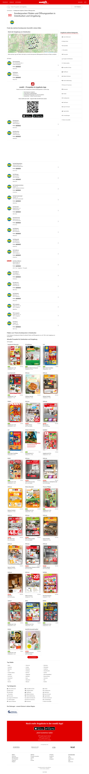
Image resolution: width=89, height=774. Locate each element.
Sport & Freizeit (66, 106)
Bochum (27, 672)
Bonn (26, 678)
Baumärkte (65, 45)
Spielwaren (65, 102)
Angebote (14, 760)
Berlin (48, 3)
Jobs (69, 756)
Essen (8, 679)
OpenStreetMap (50, 52)
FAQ (31, 759)
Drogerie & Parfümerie (67, 58)
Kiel (44, 679)
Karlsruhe (45, 665)
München (9, 669)
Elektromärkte (66, 63)
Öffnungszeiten (15, 757)
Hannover (27, 665)
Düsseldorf (9, 678)
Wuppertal (27, 674)
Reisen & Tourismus (67, 85)
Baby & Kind (65, 41)
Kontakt (32, 760)
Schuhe (64, 93)
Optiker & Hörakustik (30, 697)
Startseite (14, 756)
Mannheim (27, 679)
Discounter (65, 54)
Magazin (80, 2)
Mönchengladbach (47, 674)
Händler (11, 2)
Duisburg (27, 670)
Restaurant (65, 89)
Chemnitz (45, 678)
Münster (27, 681)
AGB (69, 760)
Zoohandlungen (66, 115)
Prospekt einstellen (35, 756)
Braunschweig (46, 676)
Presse (69, 757)
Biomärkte (65, 50)
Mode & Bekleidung (67, 80)
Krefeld (45, 681)
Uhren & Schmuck (47, 697)
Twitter (50, 757)
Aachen (45, 672)
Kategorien (18, 2)
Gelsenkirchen (46, 670)
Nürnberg (27, 669)
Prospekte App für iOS (44, 738)
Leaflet (45, 52)
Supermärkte (65, 111)
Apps (85, 2)
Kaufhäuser (65, 71)
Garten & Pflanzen (11, 701)
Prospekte (5, 2)
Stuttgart (9, 674)
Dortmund (9, 676)
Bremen (9, 681)
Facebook (51, 756)
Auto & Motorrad (66, 37)
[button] (56, 35)
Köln (8, 670)
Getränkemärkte (29, 690)
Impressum (70, 761)
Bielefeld (27, 676)
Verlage (32, 757)
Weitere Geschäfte (66, 119)
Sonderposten (65, 98)
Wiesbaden (45, 667)
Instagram (51, 759)
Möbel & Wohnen (66, 76)
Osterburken (9, 10)
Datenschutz (71, 759)
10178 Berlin (77, 7)
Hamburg (9, 667)
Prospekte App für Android (44, 736)
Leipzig (27, 667)
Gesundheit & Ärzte (66, 67)
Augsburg (45, 669)
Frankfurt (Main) (11, 672)
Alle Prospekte (32, 657)
